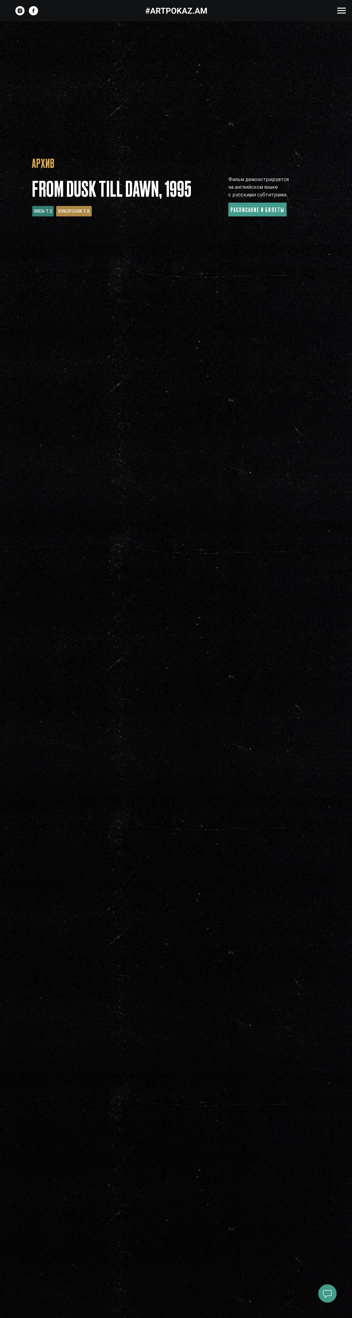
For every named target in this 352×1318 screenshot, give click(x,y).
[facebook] (33, 13)
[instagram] (20, 13)
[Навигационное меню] (341, 11)
